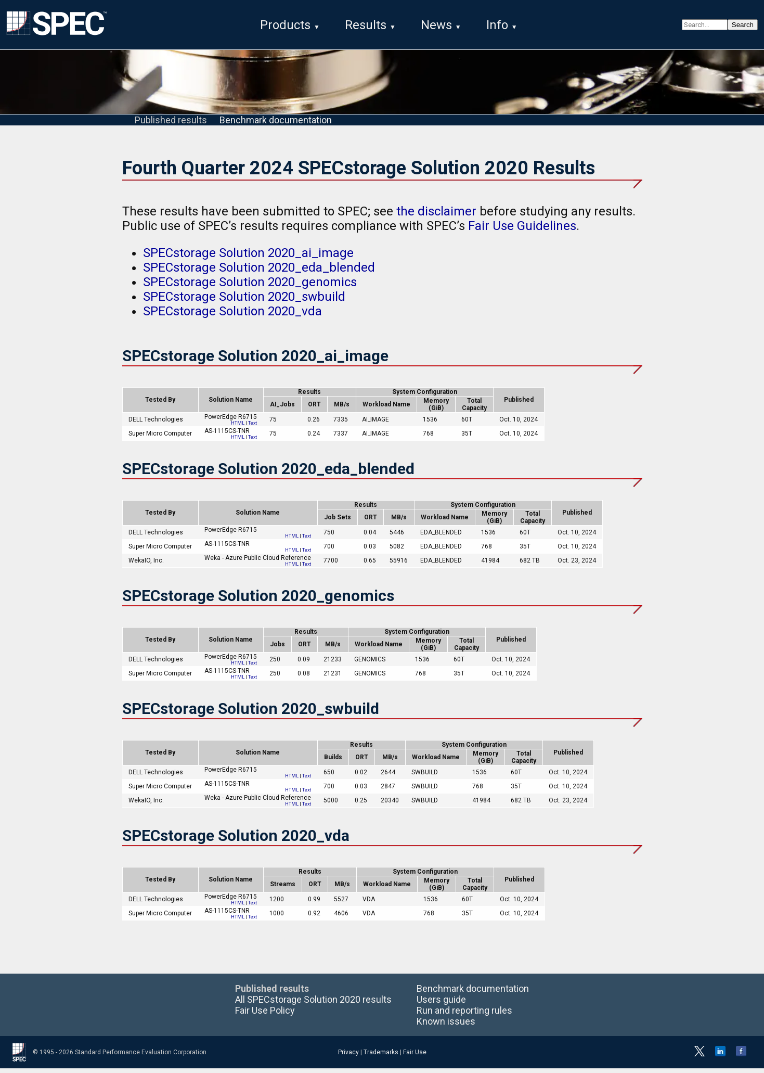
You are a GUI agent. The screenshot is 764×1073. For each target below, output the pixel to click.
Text (252, 428)
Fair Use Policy (265, 1015)
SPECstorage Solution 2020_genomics (250, 287)
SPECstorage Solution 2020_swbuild (244, 302)
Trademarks (381, 1057)
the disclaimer (436, 216)
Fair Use (414, 1057)
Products (285, 25)
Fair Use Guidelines (522, 231)
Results (365, 25)
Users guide (441, 1004)
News (436, 25)
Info (497, 25)
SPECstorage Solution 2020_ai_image (248, 258)
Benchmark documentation (275, 125)
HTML (237, 428)
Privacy (348, 1057)
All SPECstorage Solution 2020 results (313, 1004)
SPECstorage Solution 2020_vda (232, 316)
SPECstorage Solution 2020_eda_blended (259, 272)
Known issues (446, 1025)
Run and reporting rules (464, 1015)
